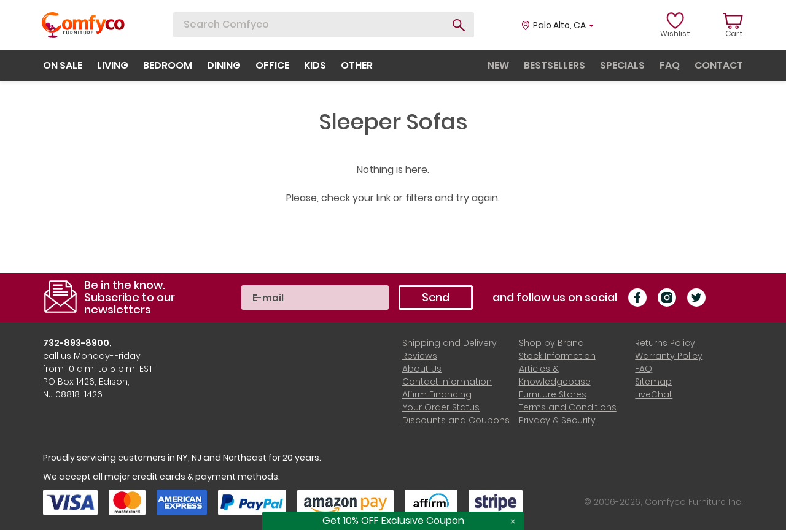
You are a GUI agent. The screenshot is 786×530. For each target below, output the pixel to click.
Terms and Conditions (568, 407)
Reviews (419, 356)
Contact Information (447, 381)
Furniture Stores (552, 394)
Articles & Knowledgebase (555, 375)
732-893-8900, (77, 343)
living (112, 65)
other (357, 65)
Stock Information (557, 356)
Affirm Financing (437, 394)
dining (224, 65)
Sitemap (653, 381)
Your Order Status (441, 407)
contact (719, 65)
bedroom (167, 65)
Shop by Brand (551, 343)
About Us (422, 369)
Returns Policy (665, 343)
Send (435, 297)
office (272, 65)
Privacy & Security (557, 420)
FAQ (643, 369)
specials (622, 65)
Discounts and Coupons (456, 420)
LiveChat (653, 394)
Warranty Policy (668, 356)
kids (315, 65)
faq (670, 65)
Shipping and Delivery (449, 343)
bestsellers (554, 65)
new (498, 65)
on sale (62, 65)
